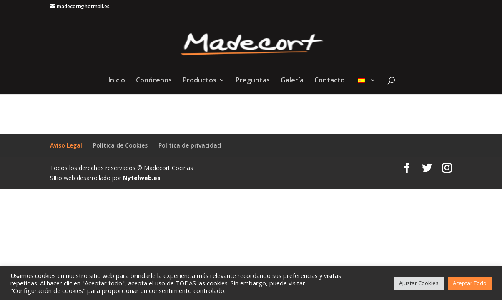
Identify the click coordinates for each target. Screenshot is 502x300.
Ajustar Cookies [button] (419, 283)
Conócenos (154, 81)
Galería (292, 81)
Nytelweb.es (142, 178)
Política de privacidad (189, 145)
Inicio (116, 81)
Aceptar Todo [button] (470, 283)
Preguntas (253, 81)
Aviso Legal (66, 145)
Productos (199, 81)
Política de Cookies (120, 145)
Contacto (329, 81)
